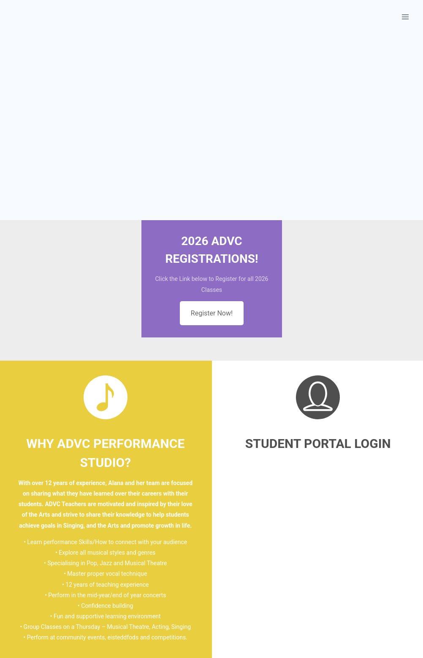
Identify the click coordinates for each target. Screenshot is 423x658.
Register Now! (212, 313)
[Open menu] (405, 16)
